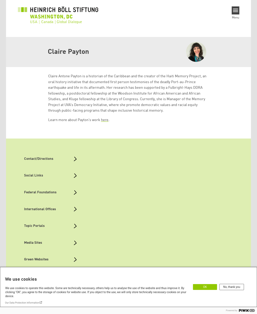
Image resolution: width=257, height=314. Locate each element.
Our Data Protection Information (22, 302)
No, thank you (231, 287)
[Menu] (236, 10)
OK (205, 287)
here (104, 120)
